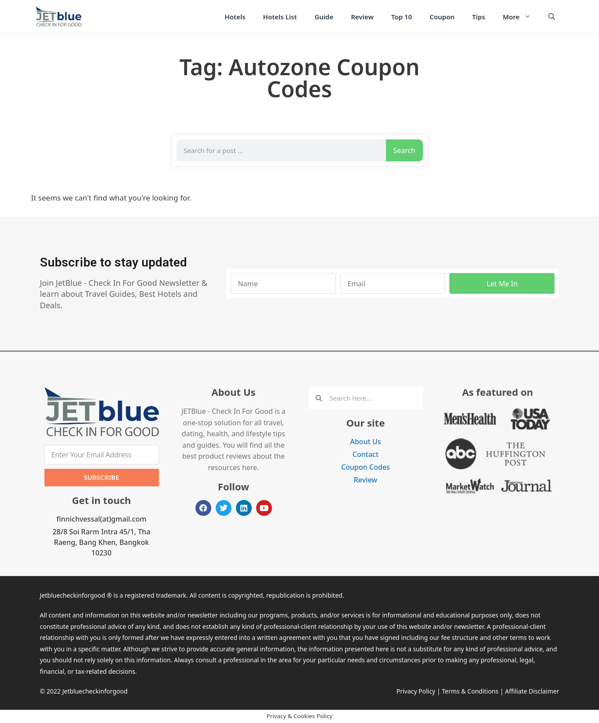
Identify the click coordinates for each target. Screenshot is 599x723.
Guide (324, 16)
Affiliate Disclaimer (532, 691)
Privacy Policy (416, 691)
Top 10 (401, 16)
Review (362, 16)
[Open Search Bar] (552, 17)
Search (404, 150)
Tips (478, 16)
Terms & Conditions (470, 691)
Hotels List (280, 16)
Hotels (235, 16)
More (521, 17)
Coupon (442, 16)
